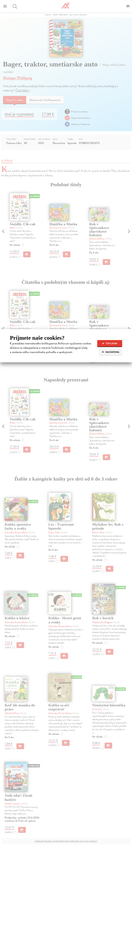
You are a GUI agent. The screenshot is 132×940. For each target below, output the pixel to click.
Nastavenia (110, 352)
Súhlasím (109, 343)
